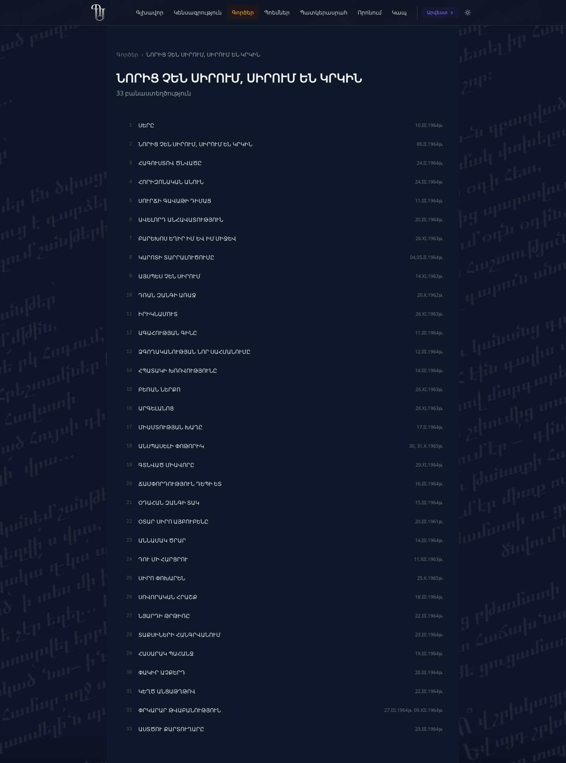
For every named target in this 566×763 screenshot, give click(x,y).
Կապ (399, 12)
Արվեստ (440, 12)
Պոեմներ (277, 12)
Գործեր (243, 12)
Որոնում (370, 12)
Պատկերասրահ (323, 12)
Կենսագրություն (198, 12)
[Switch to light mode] (468, 13)
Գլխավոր (150, 12)
